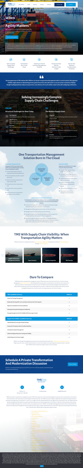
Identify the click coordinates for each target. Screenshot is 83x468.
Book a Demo (35, 418)
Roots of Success (35, 442)
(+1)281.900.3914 (42, 391)
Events (28, 4)
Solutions (35, 4)
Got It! (42, 466)
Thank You (34, 449)
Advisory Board (35, 413)
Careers (33, 419)
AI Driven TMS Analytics (37, 416)
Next (80, 255)
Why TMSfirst (21, 4)
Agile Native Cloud (36, 414)
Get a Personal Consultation (12, 37)
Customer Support (36, 426)
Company (42, 4)
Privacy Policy (35, 438)
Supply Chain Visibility (25, 283)
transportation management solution (61, 341)
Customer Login (59, 4)
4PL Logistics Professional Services (39, 411)
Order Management (64, 242)
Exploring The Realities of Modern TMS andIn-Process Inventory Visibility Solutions (41, 431)
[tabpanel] (41, 27)
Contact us (71, 4)
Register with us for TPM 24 (38, 440)
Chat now (22, 37)
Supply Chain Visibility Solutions (39, 445)
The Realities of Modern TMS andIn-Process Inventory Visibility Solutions (41, 451)
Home (33, 433)
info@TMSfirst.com (62, 391)
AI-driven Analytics (43, 243)
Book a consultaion (72, 364)
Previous (2, 255)
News (33, 435)
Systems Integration (38, 242)
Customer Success (36, 425)
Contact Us (49, 4)
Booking (47, 242)
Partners (34, 437)
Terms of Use (34, 447)
